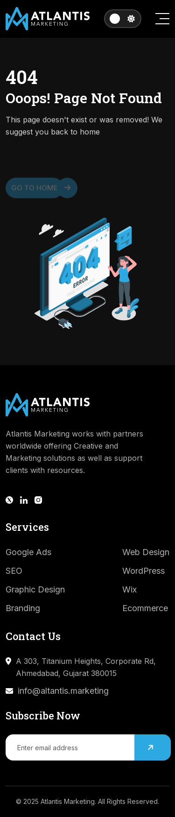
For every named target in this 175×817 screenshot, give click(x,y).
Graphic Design (35, 589)
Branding (23, 608)
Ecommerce (145, 608)
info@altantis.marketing (63, 691)
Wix (129, 589)
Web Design (145, 552)
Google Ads (28, 552)
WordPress (143, 571)
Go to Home (37, 190)
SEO (14, 571)
